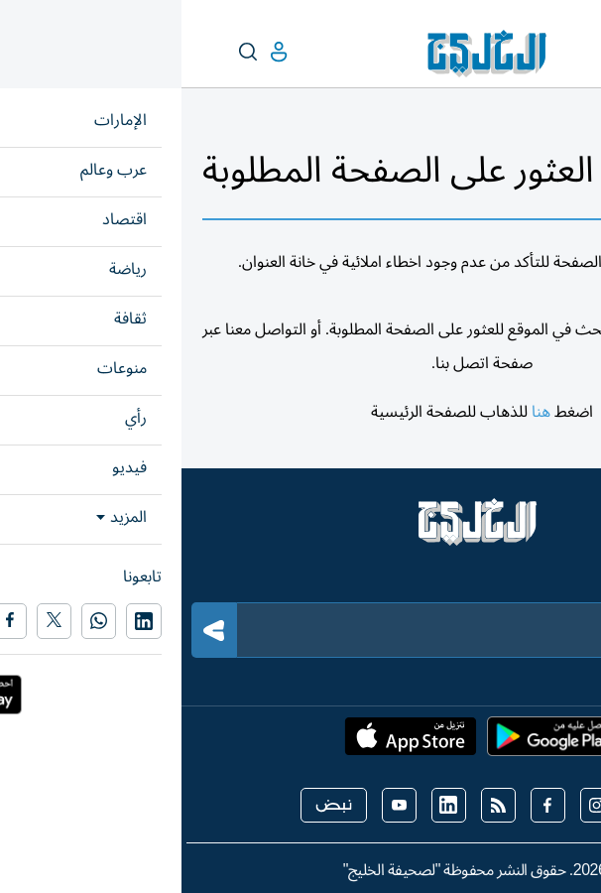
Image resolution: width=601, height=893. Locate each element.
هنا (359, 412)
